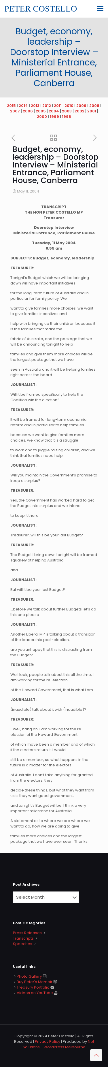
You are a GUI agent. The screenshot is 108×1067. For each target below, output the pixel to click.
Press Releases (27, 933)
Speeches (22, 944)
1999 (54, 116)
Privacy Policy (47, 1041)
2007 (15, 111)
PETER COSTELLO (40, 8)
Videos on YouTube (35, 993)
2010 (69, 105)
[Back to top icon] (96, 1055)
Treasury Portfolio (33, 987)
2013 (35, 105)
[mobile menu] (100, 9)
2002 (79, 111)
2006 (28, 111)
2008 (94, 105)
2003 (67, 111)
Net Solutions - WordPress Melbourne (58, 1044)
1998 (66, 116)
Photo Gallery (29, 976)
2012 (46, 105)
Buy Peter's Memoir (34, 982)
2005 (41, 111)
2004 (54, 111)
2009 (81, 105)
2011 (58, 105)
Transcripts (23, 938)
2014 (23, 105)
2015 (11, 105)
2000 (42, 116)
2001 (91, 111)
